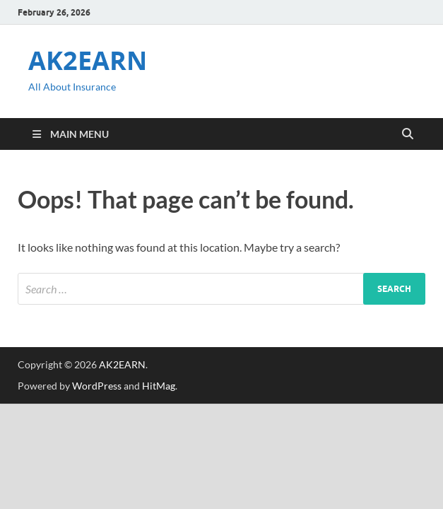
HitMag (158, 386)
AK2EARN (87, 60)
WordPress (97, 386)
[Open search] (407, 134)
